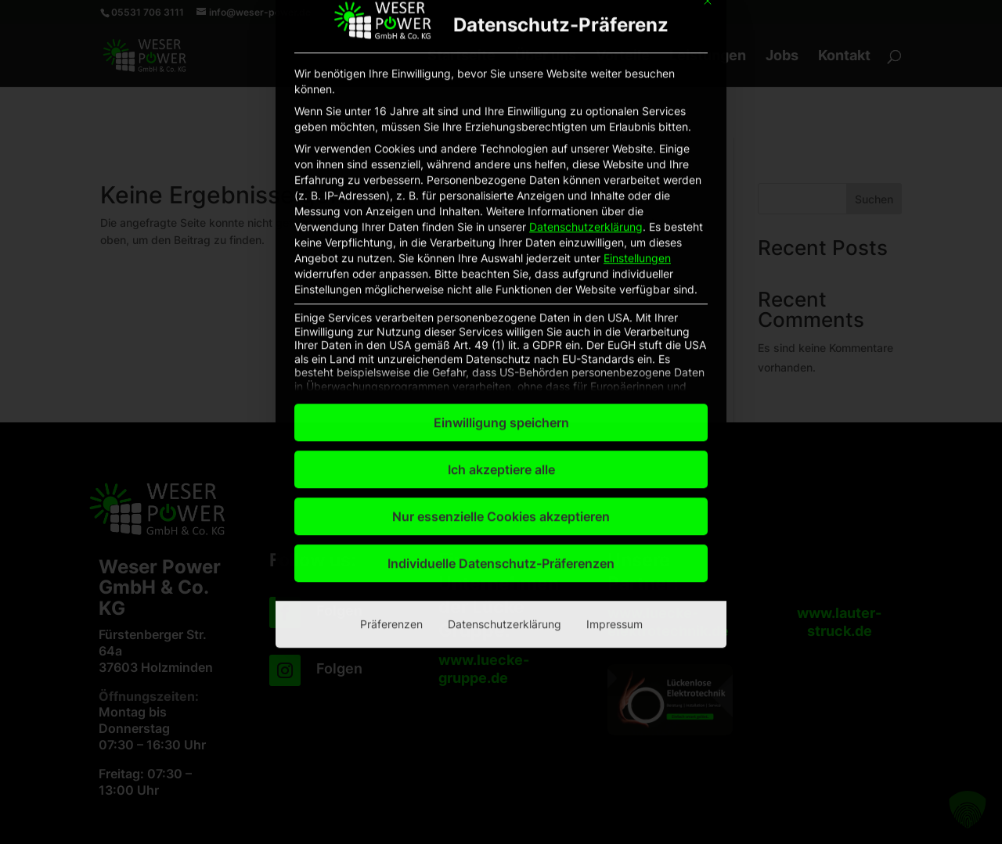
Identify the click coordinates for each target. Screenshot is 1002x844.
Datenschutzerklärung (586, 12)
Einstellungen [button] (637, 43)
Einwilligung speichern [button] (501, 208)
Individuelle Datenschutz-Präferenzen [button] (501, 349)
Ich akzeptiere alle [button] (501, 255)
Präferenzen (391, 409)
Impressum (614, 409)
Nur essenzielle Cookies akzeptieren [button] (501, 302)
